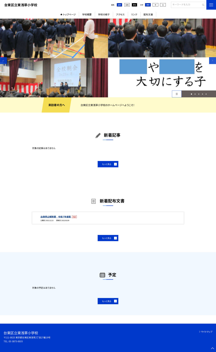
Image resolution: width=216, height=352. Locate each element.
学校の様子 (104, 14)
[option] (108, 58)
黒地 (134, 5)
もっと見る (106, 164)
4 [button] (202, 94)
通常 (119, 5)
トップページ (69, 14)
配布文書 (148, 14)
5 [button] (206, 94)
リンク (134, 14)
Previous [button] (3, 60)
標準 (147, 5)
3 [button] (198, 94)
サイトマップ (206, 331)
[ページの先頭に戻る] (212, 348)
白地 (127, 5)
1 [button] (191, 94)
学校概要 (87, 14)
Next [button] (212, 60)
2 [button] (195, 94)
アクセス (120, 14)
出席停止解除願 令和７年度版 (55, 216)
